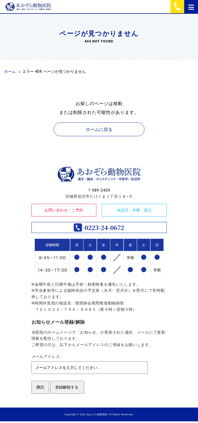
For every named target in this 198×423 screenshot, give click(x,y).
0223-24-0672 (104, 228)
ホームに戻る (99, 129)
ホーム (10, 71)
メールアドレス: (46, 358)
